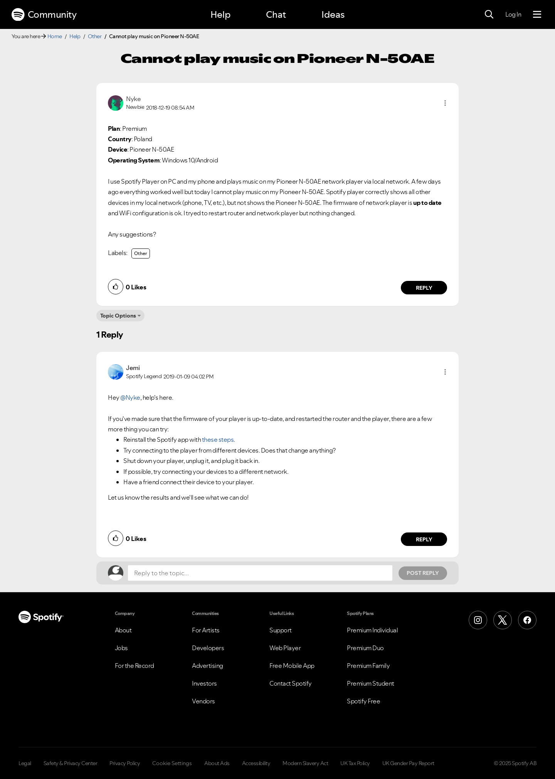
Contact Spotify (290, 683)
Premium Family (368, 665)
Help (220, 14)
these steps (218, 439)
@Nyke (130, 397)
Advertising (207, 665)
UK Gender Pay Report (408, 763)
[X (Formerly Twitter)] (502, 620)
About (123, 630)
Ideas (333, 14)
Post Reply (423, 573)
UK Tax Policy (355, 763)
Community (44, 14)
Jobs (121, 648)
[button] (445, 103)
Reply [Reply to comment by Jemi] (424, 539)
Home (54, 36)
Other (95, 36)
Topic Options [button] (118, 315)
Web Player (285, 648)
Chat (276, 14)
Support (280, 630)
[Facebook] (527, 620)
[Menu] (537, 14)
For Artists (206, 630)
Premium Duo (365, 648)
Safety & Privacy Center (71, 763)
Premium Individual (372, 630)
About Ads (217, 763)
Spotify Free (363, 701)
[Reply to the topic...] (260, 573)
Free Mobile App (291, 665)
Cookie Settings (172, 763)
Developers (208, 648)
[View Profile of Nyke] (133, 99)
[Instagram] (478, 620)
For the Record (134, 665)
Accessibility (256, 763)
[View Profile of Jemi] (133, 367)
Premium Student (370, 683)
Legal (24, 763)
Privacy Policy (124, 763)
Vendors (203, 701)
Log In (513, 14)
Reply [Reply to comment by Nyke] (424, 288)
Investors (204, 683)
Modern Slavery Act (305, 763)
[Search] (489, 15)
